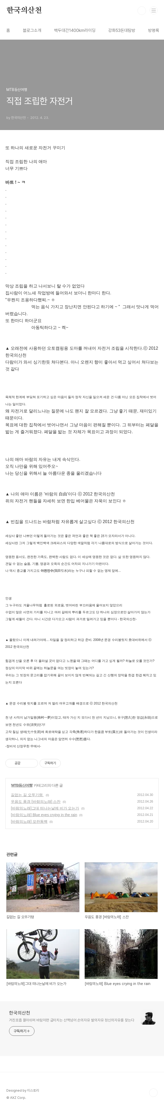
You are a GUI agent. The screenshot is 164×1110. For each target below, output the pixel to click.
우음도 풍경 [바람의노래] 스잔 (36, 801)
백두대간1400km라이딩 (75, 30)
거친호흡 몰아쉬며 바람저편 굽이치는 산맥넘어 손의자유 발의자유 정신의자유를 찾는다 (71, 1020)
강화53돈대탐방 (121, 30)
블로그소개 (32, 30)
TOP (153, 1092)
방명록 (153, 30)
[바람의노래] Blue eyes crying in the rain (44, 815)
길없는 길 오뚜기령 (27, 795)
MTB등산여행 (21, 785)
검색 (142, 11)
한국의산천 (24, 10)
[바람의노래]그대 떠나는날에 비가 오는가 (45, 808)
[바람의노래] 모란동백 (29, 821)
